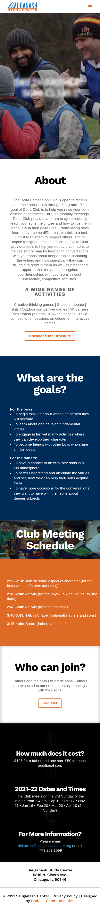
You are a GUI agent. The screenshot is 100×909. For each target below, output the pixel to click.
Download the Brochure (50, 336)
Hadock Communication (53, 900)
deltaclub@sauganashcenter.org (44, 846)
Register (50, 703)
